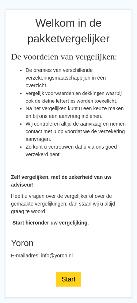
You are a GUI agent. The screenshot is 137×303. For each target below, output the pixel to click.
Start (68, 279)
